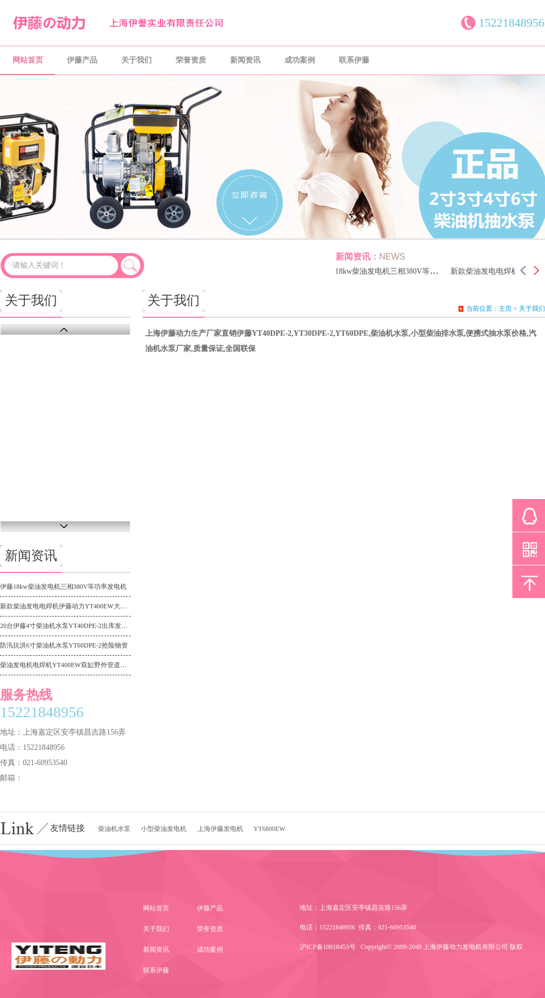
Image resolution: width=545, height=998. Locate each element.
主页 (505, 308)
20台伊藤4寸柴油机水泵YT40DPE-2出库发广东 (65, 626)
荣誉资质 (191, 60)
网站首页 (28, 60)
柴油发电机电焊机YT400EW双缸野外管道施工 (65, 665)
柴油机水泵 (114, 829)
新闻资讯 (245, 60)
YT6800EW (269, 829)
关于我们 (136, 60)
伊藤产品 (82, 60)
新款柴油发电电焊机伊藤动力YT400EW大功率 (65, 606)
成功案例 (299, 60)
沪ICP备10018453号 (328, 947)
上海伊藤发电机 (220, 829)
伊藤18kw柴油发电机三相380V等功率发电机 (396, 271)
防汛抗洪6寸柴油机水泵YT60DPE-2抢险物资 (64, 645)
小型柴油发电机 (164, 829)
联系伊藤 (354, 60)
